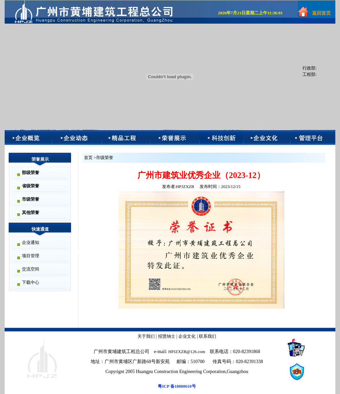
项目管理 (30, 256)
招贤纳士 (166, 336)
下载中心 (30, 282)
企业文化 (187, 336)
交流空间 (30, 269)
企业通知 (30, 242)
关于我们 (146, 336)
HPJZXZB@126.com (186, 351)
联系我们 (207, 336)
